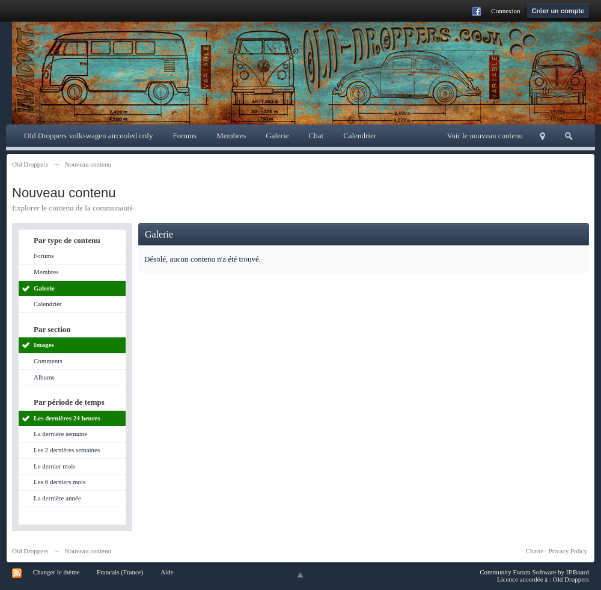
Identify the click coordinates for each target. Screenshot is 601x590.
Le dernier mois (55, 466)
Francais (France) (120, 572)
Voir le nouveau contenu (485, 135)
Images (44, 344)
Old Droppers (30, 551)
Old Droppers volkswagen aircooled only (88, 135)
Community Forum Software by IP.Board (534, 572)
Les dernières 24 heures (67, 418)
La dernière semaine (60, 433)
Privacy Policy (568, 551)
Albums (44, 377)
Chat (316, 135)
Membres (231, 135)
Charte (534, 551)
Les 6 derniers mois (59, 481)
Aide (166, 572)
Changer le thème (56, 572)
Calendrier (359, 135)
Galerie (277, 135)
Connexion (505, 10)
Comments (48, 360)
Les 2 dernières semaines (67, 449)
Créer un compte (558, 10)
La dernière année (57, 498)
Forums (184, 135)
